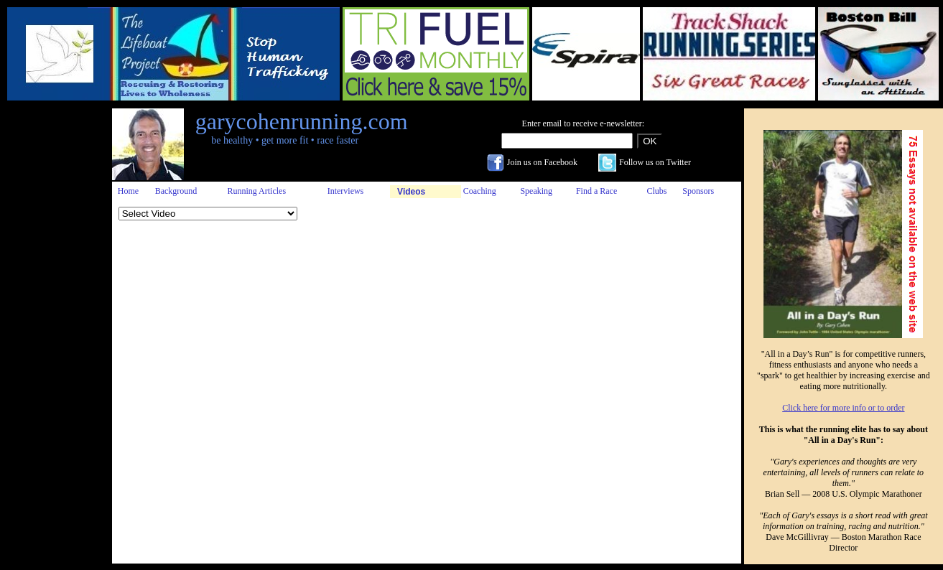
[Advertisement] (52, 323)
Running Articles (256, 191)
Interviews (346, 191)
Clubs (657, 191)
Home (128, 191)
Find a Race (596, 191)
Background (176, 191)
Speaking (536, 191)
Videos (411, 192)
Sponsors (698, 191)
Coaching (479, 191)
